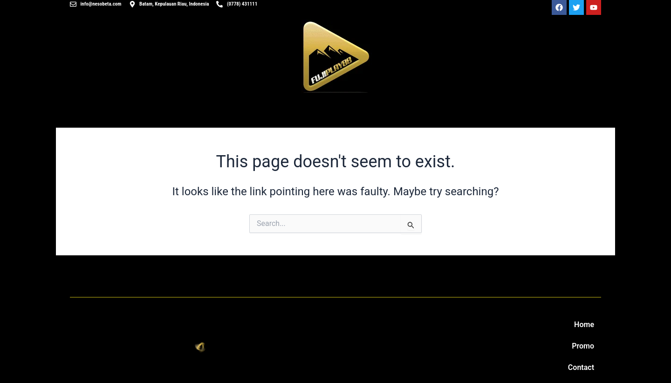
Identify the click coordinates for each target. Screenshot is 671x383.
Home (584, 324)
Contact (581, 367)
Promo (583, 346)
